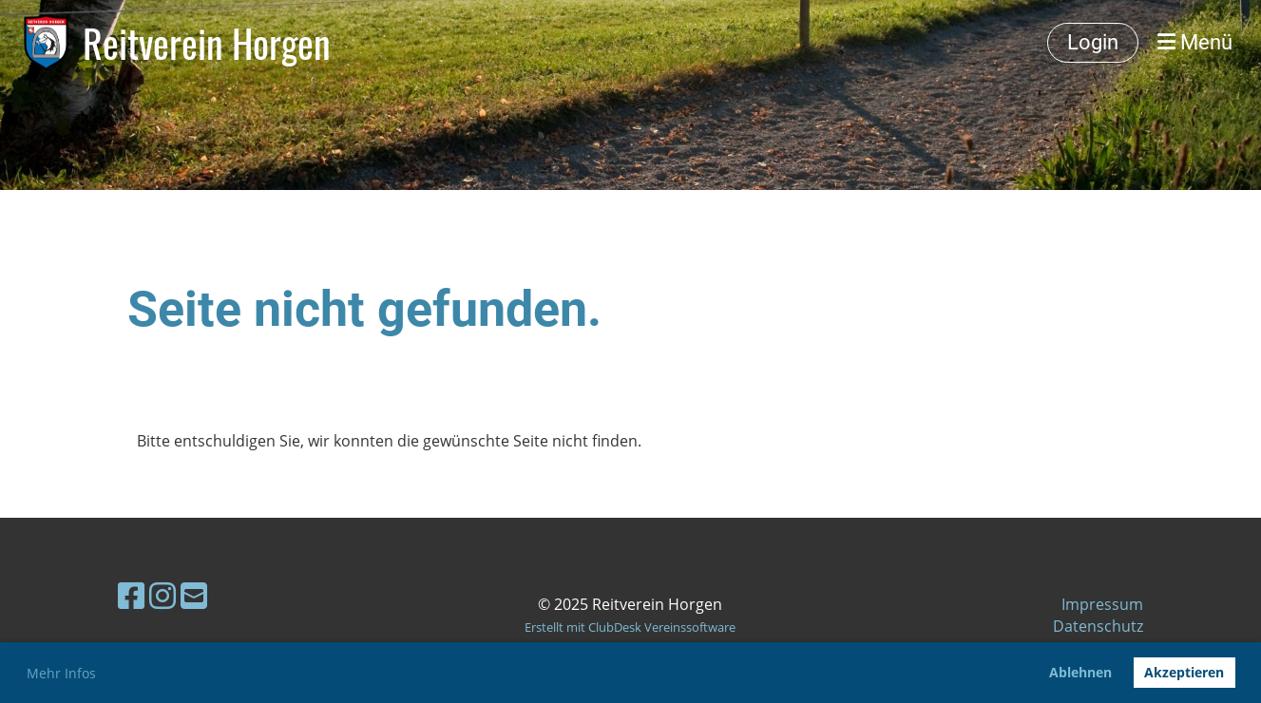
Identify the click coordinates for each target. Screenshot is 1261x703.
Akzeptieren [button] (1184, 672)
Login (1092, 42)
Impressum (1102, 604)
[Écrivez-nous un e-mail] (194, 595)
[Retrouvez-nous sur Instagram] (162, 595)
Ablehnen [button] (1080, 672)
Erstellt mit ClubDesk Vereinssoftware (630, 627)
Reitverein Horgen (207, 42)
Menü (1194, 42)
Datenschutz (1098, 626)
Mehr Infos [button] (61, 673)
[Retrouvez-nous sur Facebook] (131, 595)
